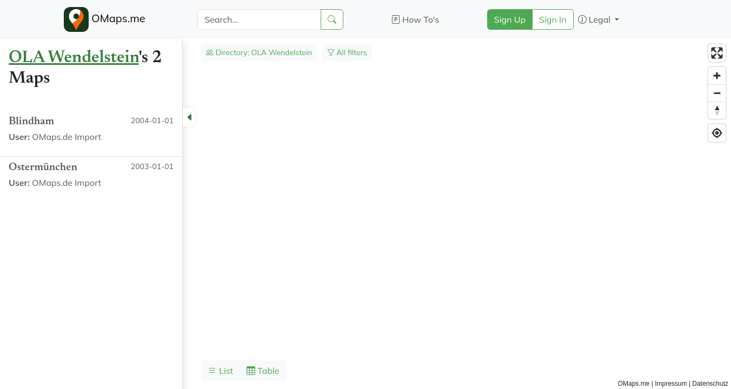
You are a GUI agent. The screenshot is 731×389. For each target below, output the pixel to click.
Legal (595, 19)
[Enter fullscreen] (717, 53)
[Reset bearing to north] (717, 110)
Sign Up (510, 19)
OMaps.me (104, 19)
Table (263, 370)
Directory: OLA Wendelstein (259, 52)
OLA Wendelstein (73, 57)
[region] (365, 214)
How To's (415, 19)
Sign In (553, 19)
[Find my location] (717, 133)
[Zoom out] (717, 93)
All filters (347, 52)
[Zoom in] (717, 75)
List (220, 370)
